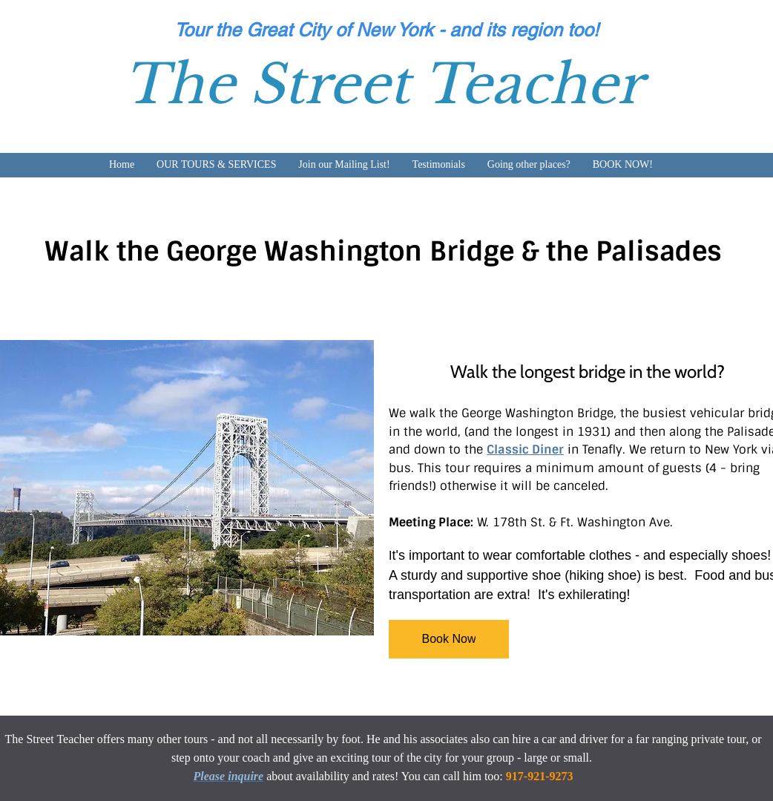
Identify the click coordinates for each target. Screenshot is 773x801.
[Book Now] (449, 639)
